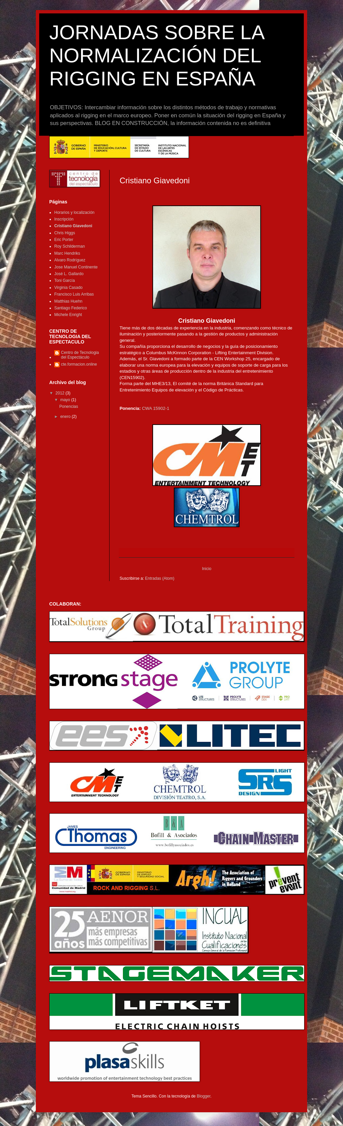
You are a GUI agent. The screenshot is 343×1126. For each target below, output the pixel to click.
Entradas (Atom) (159, 578)
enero (66, 416)
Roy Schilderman (69, 246)
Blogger (203, 1096)
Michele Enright (68, 314)
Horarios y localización (74, 212)
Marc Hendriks (67, 253)
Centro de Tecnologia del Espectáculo (80, 355)
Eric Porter (63, 239)
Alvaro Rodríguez (69, 260)
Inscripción (63, 219)
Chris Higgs (64, 233)
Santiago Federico (70, 308)
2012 (61, 393)
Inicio (206, 568)
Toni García (64, 280)
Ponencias (68, 406)
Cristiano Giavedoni (73, 226)
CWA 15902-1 (155, 408)
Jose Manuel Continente (75, 267)
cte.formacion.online (79, 364)
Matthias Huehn (68, 301)
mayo (65, 399)
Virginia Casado (68, 287)
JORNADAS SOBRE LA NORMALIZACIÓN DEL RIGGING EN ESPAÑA (156, 55)
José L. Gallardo (68, 273)
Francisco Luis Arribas (74, 294)
